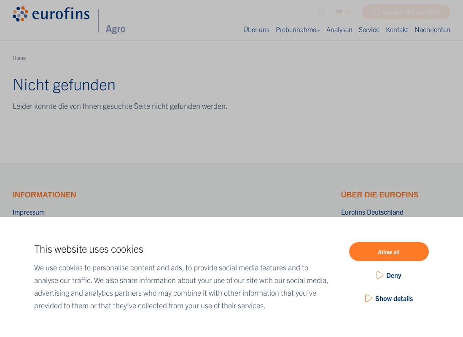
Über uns (256, 29)
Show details (394, 298)
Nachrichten (432, 29)
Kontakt (397, 29)
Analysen (339, 29)
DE (344, 14)
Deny (393, 275)
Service (369, 29)
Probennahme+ (298, 29)
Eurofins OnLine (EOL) (411, 14)
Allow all (389, 252)
